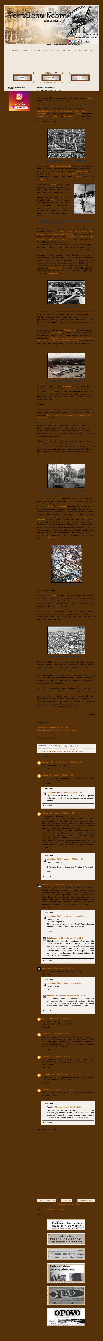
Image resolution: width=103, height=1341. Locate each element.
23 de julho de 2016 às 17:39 (70, 983)
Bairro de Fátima (74, 111)
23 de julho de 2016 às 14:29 (63, 968)
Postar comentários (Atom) (54, 1209)
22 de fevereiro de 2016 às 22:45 (68, 884)
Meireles (62, 111)
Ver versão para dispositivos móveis (66, 1204)
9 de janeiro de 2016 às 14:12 (70, 793)
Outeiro (78, 114)
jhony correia (47, 1018)
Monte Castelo (53, 273)
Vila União (72, 389)
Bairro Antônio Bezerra (65, 749)
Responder (46, 768)
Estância (55, 116)
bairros (90, 98)
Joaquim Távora (58, 195)
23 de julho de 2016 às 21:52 (72, 938)
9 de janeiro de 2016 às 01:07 (70, 762)
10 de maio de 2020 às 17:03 (61, 1056)
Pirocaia (78, 176)
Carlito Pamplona (56, 268)
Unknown (46, 775)
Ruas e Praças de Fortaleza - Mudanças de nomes (57, 730)
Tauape (54, 200)
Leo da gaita (47, 968)
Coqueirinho (57, 174)
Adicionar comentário (47, 1129)
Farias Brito (57, 333)
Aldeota (55, 111)
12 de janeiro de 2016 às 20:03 (62, 813)
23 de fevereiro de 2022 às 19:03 (62, 1090)
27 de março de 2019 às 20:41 (61, 1034)
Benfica (50, 506)
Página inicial (67, 1200)
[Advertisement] (66, 1186)
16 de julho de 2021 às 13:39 (62, 1074)
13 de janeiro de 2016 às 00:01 (71, 859)
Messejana (41, 114)
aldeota (49, 749)
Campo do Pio (71, 174)
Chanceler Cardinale (50, 762)
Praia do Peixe (43, 116)
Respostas (49, 789)
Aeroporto (66, 386)
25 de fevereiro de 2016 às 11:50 (71, 916)
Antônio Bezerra (44, 111)
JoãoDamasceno (48, 884)
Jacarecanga (62, 506)
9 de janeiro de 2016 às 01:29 (61, 775)
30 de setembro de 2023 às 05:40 (68, 1107)
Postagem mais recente (47, 1200)
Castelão (84, 111)
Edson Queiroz (70, 330)
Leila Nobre (51, 793)
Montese (43, 179)
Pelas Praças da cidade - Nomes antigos (53, 727)
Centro (54, 596)
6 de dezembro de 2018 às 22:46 (78, 995)
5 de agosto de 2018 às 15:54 (64, 1018)
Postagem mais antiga (86, 1200)
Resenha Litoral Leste (56, 995)
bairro (55, 749)
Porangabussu (82, 171)
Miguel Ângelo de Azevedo (60, 166)
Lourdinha (46, 1074)
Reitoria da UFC (54, 538)
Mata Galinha (68, 116)
